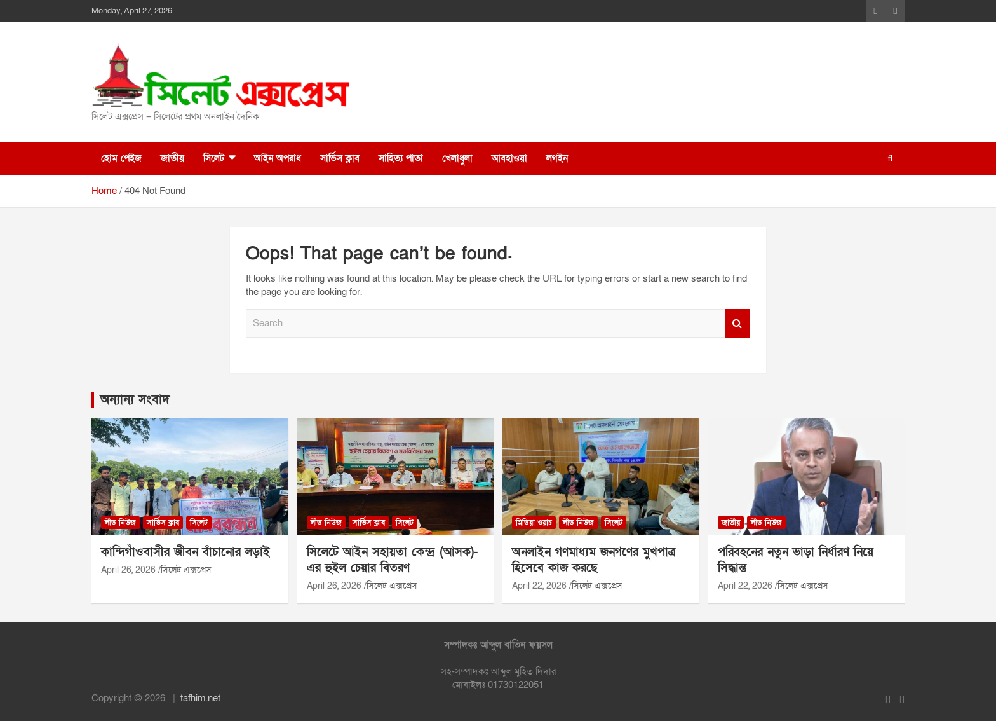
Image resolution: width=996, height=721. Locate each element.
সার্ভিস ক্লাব (340, 158)
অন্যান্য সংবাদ (135, 400)
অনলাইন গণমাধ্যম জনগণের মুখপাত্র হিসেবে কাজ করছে (593, 560)
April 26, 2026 (128, 570)
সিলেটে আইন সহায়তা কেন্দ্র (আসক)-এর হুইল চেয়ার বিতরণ (392, 560)
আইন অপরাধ (277, 158)
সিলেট (213, 158)
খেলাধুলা (457, 158)
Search (737, 323)
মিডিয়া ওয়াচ (534, 523)
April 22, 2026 (539, 586)
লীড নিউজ (120, 523)
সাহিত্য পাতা (401, 158)
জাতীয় (172, 158)
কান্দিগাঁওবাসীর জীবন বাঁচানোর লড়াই (185, 552)
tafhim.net (200, 698)
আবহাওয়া (509, 158)
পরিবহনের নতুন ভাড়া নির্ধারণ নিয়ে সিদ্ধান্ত (795, 560)
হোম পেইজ (121, 158)
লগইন (557, 158)
